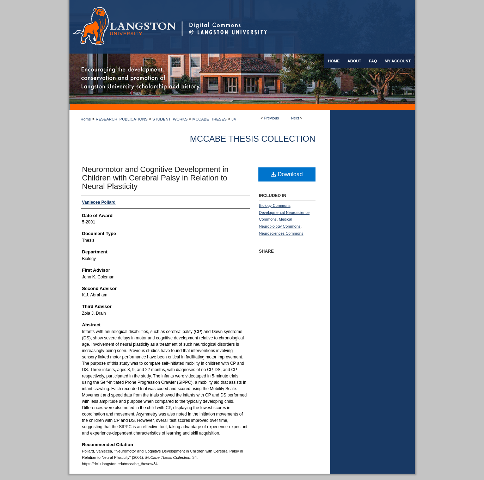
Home (86, 119)
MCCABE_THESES (209, 119)
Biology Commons (274, 205)
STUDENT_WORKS (170, 119)
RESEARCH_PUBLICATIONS (122, 119)
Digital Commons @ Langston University (298, 27)
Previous (271, 118)
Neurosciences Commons (281, 233)
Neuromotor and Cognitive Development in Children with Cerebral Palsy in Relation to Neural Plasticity (155, 178)
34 (234, 119)
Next (295, 118)
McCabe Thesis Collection (252, 138)
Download (287, 174)
